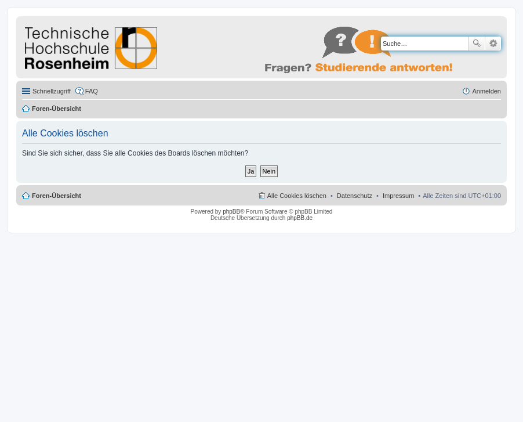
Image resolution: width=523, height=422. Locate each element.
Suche (476, 44)
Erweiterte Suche (493, 44)
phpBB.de (300, 218)
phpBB (231, 211)
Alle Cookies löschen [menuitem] (296, 195)
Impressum (398, 195)
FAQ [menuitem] (91, 91)
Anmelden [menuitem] (486, 91)
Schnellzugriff (51, 91)
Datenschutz (354, 195)
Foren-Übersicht (56, 108)
